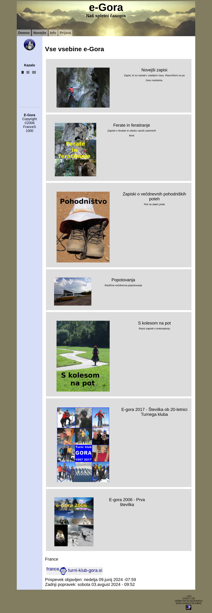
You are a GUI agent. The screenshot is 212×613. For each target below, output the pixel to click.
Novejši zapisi (154, 70)
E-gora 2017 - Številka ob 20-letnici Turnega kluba (154, 412)
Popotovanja (123, 280)
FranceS (29, 127)
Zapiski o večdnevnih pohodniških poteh (154, 196)
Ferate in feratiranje (131, 125)
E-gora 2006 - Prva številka (127, 502)
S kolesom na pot (154, 323)
